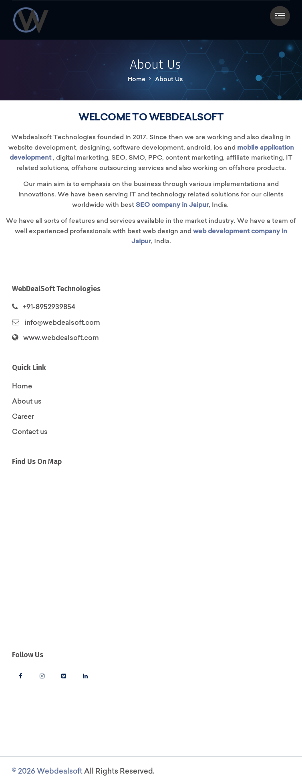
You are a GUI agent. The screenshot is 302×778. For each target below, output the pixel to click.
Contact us (30, 431)
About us (27, 401)
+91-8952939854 (49, 306)
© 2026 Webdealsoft (47, 771)
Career (23, 416)
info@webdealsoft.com (62, 322)
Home (136, 79)
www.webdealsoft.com (61, 337)
